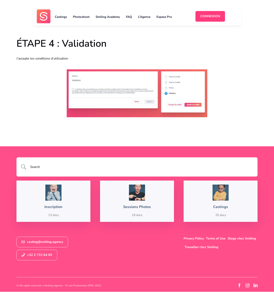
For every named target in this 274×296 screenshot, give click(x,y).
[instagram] (247, 285)
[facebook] (239, 285)
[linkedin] (256, 285)
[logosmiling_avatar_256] (44, 11)
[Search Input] (142, 167)
